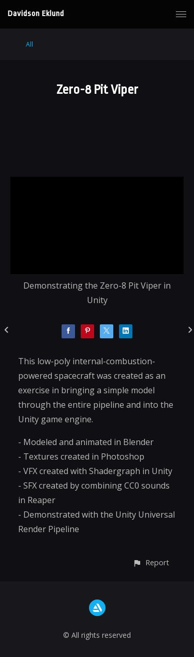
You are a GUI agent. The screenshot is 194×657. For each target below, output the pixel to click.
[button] (150, 562)
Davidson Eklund (36, 13)
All (29, 44)
